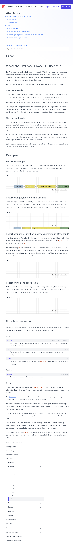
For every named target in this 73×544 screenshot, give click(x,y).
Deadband (12, 397)
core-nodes (18, 45)
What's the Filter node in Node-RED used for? (33, 66)
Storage (10, 515)
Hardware (9, 524)
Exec (12, 495)
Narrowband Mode (15, 118)
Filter (12, 499)
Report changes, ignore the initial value (26, 197)
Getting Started (11, 447)
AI (36, 7)
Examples (12, 155)
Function (11, 467)
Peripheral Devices (12, 532)
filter (25, 45)
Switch (13, 474)
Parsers (10, 507)
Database (9, 528)
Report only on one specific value (23, 283)
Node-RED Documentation (14, 443)
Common (11, 463)
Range (13, 481)
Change (13, 478)
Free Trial (56, 7)
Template (13, 485)
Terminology (10, 451)
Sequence (11, 511)
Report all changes (15, 161)
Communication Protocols (14, 536)
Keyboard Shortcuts (12, 454)
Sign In (48, 7)
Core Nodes (9, 458)
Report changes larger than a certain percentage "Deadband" (37, 234)
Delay (12, 488)
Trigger (13, 492)
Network (10, 503)
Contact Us (66, 7)
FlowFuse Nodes (11, 520)
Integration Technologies (13, 541)
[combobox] (37, 49)
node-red (10, 45)
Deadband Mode (14, 90)
